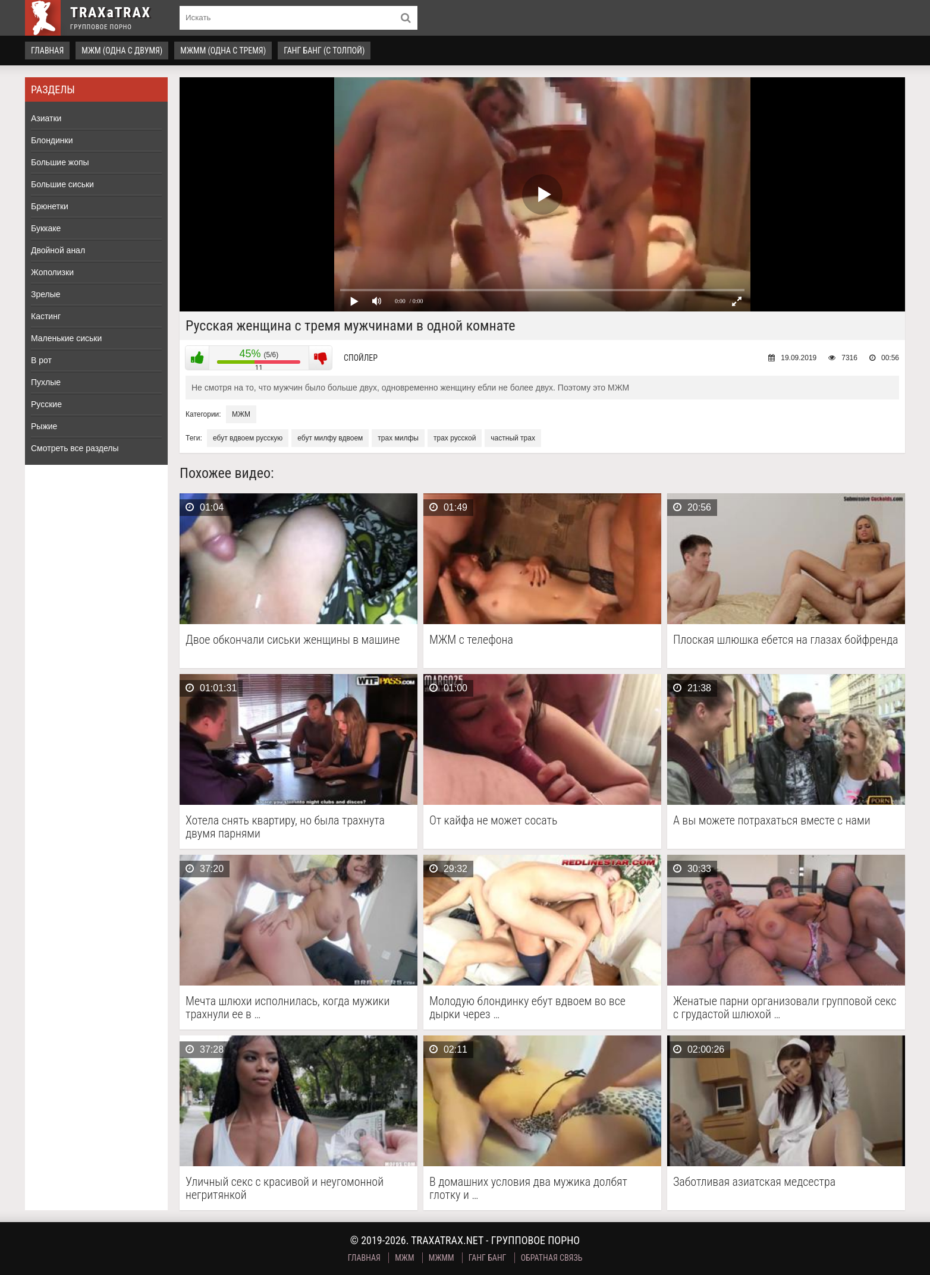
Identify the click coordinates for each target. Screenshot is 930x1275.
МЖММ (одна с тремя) (223, 50)
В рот (41, 360)
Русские (46, 404)
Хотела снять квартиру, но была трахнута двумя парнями (285, 827)
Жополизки (52, 272)
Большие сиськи (62, 184)
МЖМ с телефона (471, 640)
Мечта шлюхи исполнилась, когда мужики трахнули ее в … (287, 1007)
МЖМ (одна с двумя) (121, 50)
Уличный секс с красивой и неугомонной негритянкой (285, 1188)
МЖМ (241, 414)
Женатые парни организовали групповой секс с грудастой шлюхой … (784, 1007)
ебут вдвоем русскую (247, 438)
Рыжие (44, 426)
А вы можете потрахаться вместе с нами (772, 820)
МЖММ (441, 1258)
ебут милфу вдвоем (330, 438)
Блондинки (52, 140)
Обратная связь (552, 1258)
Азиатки (46, 118)
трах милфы (398, 438)
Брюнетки (49, 206)
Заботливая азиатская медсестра (754, 1182)
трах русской (454, 438)
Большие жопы (60, 162)
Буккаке (46, 228)
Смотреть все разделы (75, 448)
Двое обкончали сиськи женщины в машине (293, 640)
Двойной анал (58, 250)
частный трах (513, 438)
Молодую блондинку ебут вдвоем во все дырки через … (527, 1007)
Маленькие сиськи (66, 338)
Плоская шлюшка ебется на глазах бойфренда (785, 640)
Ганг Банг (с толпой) (324, 50)
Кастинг (46, 316)
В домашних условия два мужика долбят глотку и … (528, 1188)
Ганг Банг (488, 1258)
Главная (47, 50)
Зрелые (46, 294)
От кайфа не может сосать (493, 820)
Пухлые (46, 382)
